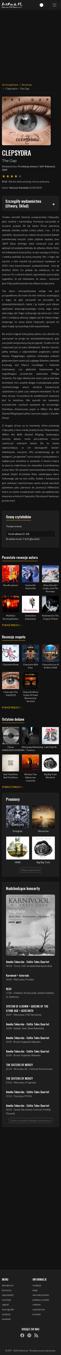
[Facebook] (22, 1335)
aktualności (8, 1285)
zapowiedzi (8, 1295)
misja (35, 1290)
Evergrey (17, 831)
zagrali (5, 1304)
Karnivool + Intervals (17, 975)
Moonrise (43, 831)
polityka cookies (41, 1299)
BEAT (9, 989)
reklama (37, 1304)
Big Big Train (43, 862)
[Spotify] (29, 1335)
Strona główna (10, 84)
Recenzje (27, 84)
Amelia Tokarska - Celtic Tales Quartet (27, 962)
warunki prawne (41, 1295)
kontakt (37, 1314)
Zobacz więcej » (12, 787)
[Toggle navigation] (54, 5)
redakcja (37, 1285)
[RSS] (36, 1335)
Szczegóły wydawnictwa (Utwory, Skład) (23, 203)
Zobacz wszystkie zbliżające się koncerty (30, 1120)
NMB (17, 862)
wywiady (6, 1319)
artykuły (6, 1314)
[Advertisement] (30, 44)
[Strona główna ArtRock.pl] (12, 5)
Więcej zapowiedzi (30, 870)
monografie (8, 1309)
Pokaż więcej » (11, 625)
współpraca (39, 1309)
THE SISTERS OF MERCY (19, 1065)
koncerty (6, 1290)
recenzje (6, 1299)
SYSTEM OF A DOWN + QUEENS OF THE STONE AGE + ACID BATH (27, 1008)
